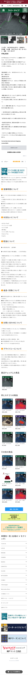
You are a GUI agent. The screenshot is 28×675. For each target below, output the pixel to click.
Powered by (14, 660)
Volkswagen (4, 584)
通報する (25, 155)
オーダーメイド (4, 603)
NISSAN (3, 552)
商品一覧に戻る (14, 509)
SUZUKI (3, 571)
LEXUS (3, 548)
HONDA (3, 580)
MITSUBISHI (4, 575)
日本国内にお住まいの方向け (14, 152)
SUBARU (3, 557)
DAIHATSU (4, 566)
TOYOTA (3, 543)
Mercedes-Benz (5, 589)
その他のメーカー (5, 593)
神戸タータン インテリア (7, 598)
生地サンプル (4, 607)
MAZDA (3, 562)
